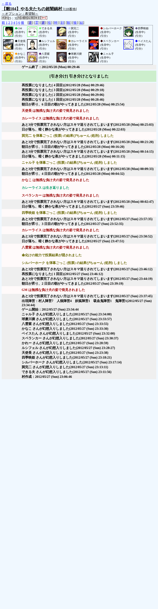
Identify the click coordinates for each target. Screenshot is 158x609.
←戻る (7, 3)
